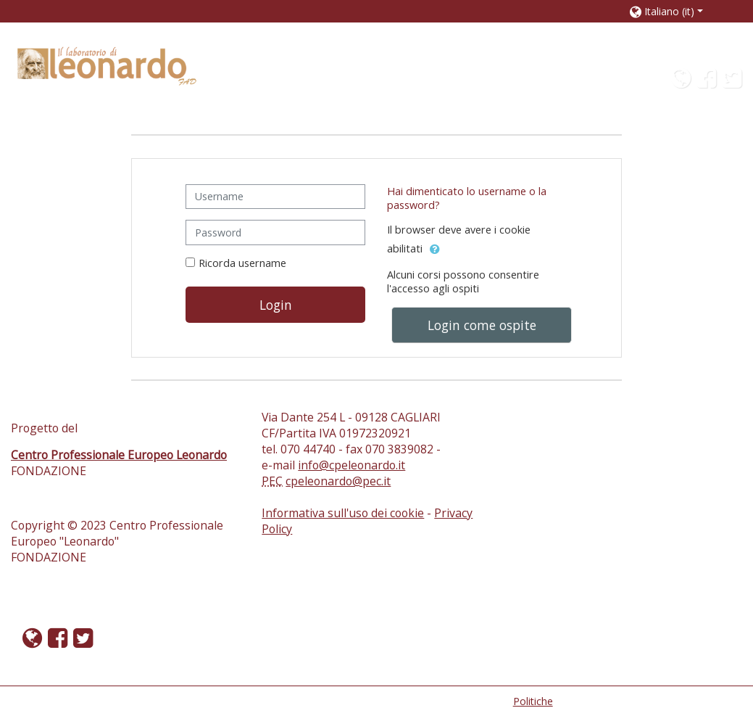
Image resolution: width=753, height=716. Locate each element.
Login (275, 304)
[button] (676, 11)
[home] (107, 65)
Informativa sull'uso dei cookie (343, 513)
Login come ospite (482, 325)
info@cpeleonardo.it (351, 465)
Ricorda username (242, 263)
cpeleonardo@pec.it (338, 481)
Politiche (533, 701)
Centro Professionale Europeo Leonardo (119, 455)
